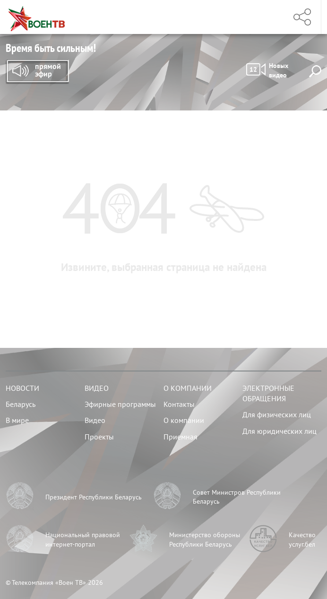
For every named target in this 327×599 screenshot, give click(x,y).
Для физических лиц (276, 414)
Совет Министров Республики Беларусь (237, 497)
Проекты (99, 436)
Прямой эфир (37, 71)
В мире (17, 420)
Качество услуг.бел (302, 539)
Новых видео (267, 70)
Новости (22, 388)
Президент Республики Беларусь (93, 497)
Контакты (179, 404)
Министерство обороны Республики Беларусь (204, 539)
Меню (269, 17)
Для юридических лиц (279, 431)
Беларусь (20, 404)
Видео (97, 388)
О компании (188, 388)
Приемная (181, 436)
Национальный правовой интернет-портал (82, 539)
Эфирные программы (120, 404)
